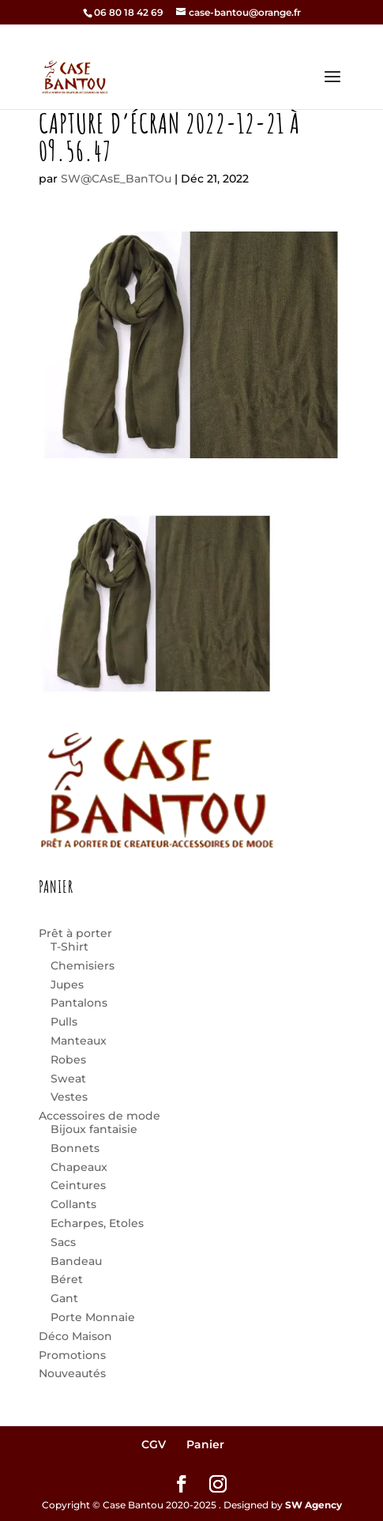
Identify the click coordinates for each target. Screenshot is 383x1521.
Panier (205, 1444)
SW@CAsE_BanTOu (116, 178)
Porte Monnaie (93, 1317)
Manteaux (79, 1040)
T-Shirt (69, 946)
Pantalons (79, 1003)
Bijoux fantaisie (94, 1129)
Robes (68, 1059)
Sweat (68, 1078)
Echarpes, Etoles (97, 1223)
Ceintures (78, 1185)
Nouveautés (72, 1373)
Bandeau (76, 1261)
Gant (64, 1298)
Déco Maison (75, 1336)
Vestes (69, 1097)
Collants (73, 1204)
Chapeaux (79, 1167)
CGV (153, 1444)
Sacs (63, 1242)
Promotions (72, 1355)
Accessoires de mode (99, 1116)
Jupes (67, 984)
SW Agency (313, 1505)
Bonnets (75, 1148)
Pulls (64, 1022)
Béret (67, 1279)
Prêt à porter (75, 933)
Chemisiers (83, 965)
